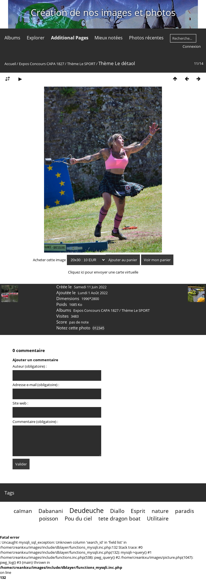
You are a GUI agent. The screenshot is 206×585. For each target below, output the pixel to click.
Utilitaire (158, 518)
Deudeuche (86, 510)
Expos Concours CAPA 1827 (41, 63)
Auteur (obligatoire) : (30, 366)
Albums (12, 38)
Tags (9, 492)
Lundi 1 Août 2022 (93, 292)
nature (160, 510)
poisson (48, 518)
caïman (23, 510)
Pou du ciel (78, 518)
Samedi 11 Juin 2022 (90, 286)
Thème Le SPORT (81, 63)
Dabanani (50, 510)
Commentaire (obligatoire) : (35, 421)
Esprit (138, 510)
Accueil (10, 63)
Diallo (117, 510)
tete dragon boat (119, 518)
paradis (184, 510)
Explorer (36, 38)
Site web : (20, 403)
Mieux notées (108, 38)
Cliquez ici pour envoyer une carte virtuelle (103, 272)
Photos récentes (146, 38)
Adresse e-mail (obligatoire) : (36, 384)
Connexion (192, 46)
